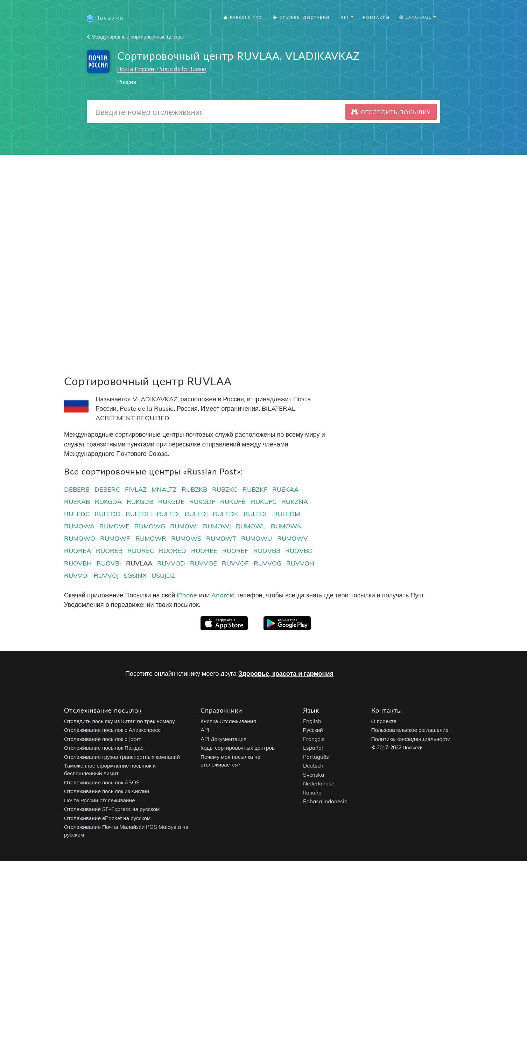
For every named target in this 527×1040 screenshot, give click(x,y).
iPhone (187, 595)
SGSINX (135, 575)
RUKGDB (140, 502)
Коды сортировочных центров (238, 748)
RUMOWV (292, 538)
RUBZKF (255, 489)
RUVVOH (300, 563)
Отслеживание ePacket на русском (107, 818)
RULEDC (77, 514)
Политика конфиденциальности (411, 739)
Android (223, 595)
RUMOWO (79, 538)
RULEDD (107, 514)
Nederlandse (318, 784)
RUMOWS (186, 538)
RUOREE (204, 551)
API (205, 730)
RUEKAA (285, 489)
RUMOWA (79, 526)
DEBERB (77, 489)
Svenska (313, 774)
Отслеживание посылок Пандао (103, 748)
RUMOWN (286, 526)
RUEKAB (77, 502)
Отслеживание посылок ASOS (102, 782)
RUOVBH (78, 563)
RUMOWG (149, 526)
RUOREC (140, 551)
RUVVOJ (106, 575)
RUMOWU (256, 538)
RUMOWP (115, 538)
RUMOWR (150, 538)
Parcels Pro (242, 17)
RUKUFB (233, 502)
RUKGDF (202, 502)
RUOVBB (266, 551)
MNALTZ (164, 489)
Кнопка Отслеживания (228, 721)
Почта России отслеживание (99, 800)
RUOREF (235, 551)
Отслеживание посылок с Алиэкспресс (112, 730)
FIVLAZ (136, 489)
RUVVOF (235, 563)
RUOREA (77, 551)
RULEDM (286, 514)
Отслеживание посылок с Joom (103, 739)
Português (316, 757)
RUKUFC (263, 502)
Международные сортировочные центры (135, 37)
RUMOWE (114, 526)
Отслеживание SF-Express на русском (112, 809)
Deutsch (313, 766)
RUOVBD (299, 551)
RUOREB (109, 551)
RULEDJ (196, 514)
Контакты (376, 17)
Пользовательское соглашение (410, 730)
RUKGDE (171, 502)
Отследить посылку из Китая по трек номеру (119, 721)
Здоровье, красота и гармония (285, 674)
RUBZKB (194, 489)
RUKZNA (294, 502)
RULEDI (168, 514)
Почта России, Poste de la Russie (161, 68)
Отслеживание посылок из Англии (106, 791)
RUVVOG (267, 563)
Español (313, 748)
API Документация (223, 739)
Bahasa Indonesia (325, 801)
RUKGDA (108, 502)
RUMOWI (184, 526)
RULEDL (256, 514)
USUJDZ (163, 575)
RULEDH (139, 514)
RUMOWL (251, 526)
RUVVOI (76, 575)
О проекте (383, 721)
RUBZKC (224, 489)
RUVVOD (171, 563)
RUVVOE (203, 563)
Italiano (312, 792)
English (312, 721)
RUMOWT (221, 538)
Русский (313, 730)
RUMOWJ (217, 526)
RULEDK (225, 514)
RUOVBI (109, 563)
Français (314, 739)
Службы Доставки (301, 17)
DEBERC (107, 489)
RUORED (172, 551)
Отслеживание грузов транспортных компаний (122, 757)
